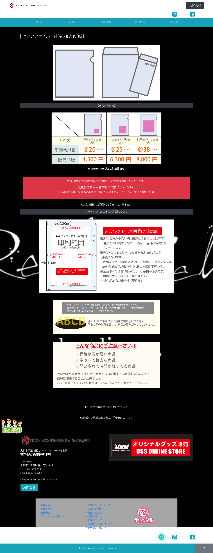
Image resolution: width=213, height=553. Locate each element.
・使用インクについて (97, 505)
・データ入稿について (97, 527)
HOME (39, 22)
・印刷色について (95, 509)
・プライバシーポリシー (51, 516)
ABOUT (73, 22)
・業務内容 (44, 512)
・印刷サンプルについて (99, 524)
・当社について (46, 509)
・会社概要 (44, 505)
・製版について (94, 512)
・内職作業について (96, 516)
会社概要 (106, 22)
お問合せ (195, 5)
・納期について (94, 520)
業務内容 (140, 22)
